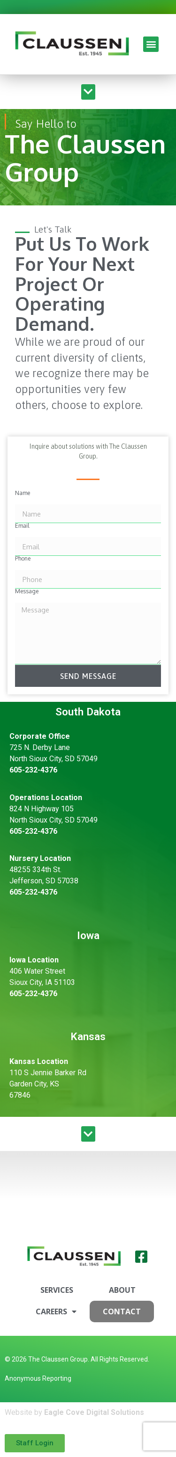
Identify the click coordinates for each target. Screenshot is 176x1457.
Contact (122, 1311)
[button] (151, 44)
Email (22, 526)
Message (26, 592)
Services (56, 1290)
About (122, 1290)
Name (22, 493)
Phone (23, 559)
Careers (56, 1311)
